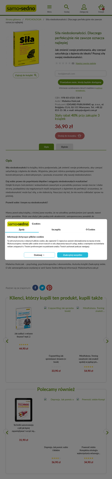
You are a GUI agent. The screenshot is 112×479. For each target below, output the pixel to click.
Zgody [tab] (21, 229)
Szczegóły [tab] (56, 229)
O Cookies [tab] (90, 229)
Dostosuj (39, 255)
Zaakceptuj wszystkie (72, 255)
